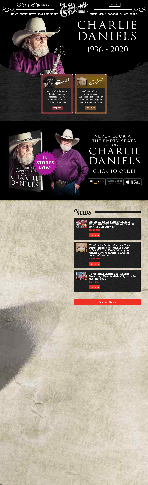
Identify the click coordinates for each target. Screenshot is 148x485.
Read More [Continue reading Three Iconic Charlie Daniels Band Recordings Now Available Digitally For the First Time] (95, 287)
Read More (91, 107)
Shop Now (57, 107)
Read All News (107, 302)
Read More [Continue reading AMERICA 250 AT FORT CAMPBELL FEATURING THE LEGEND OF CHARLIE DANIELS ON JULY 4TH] (95, 235)
